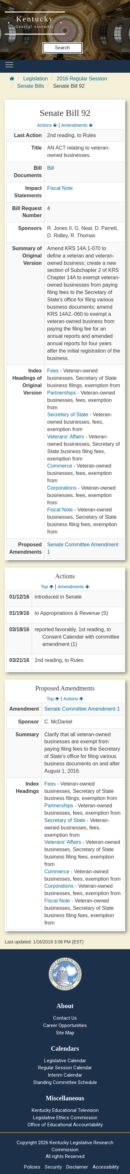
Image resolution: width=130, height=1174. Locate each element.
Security (53, 1167)
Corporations (62, 488)
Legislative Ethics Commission (65, 1118)
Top (47, 586)
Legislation (35, 78)
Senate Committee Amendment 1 (82, 709)
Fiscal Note (60, 188)
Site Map (65, 1033)
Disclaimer (77, 1167)
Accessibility (106, 1167)
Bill (50, 168)
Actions (47, 125)
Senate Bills (30, 86)
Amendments (77, 125)
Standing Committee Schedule (65, 1082)
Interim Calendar (65, 1075)
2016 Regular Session (82, 78)
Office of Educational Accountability (65, 1125)
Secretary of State (67, 414)
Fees (53, 370)
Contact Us (65, 1018)
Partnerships (61, 392)
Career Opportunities (65, 1025)
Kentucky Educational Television (65, 1110)
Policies (32, 1167)
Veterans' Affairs (65, 436)
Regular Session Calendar (65, 1068)
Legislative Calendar (65, 1061)
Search (62, 48)
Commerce (59, 466)
